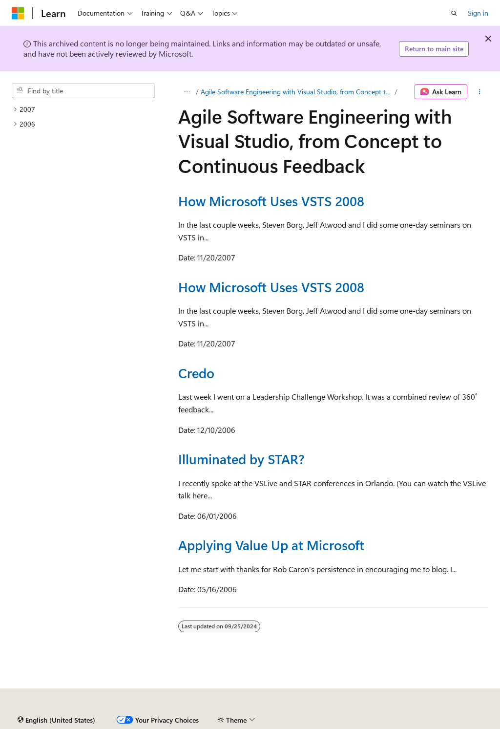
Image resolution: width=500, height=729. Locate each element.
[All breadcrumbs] (186, 92)
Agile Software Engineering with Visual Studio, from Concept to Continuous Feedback (297, 91)
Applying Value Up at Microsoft (271, 545)
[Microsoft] (18, 13)
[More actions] (479, 92)
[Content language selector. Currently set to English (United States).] (56, 720)
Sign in (478, 13)
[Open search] (454, 13)
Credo (196, 373)
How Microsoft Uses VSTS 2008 (271, 201)
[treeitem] (83, 109)
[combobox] (83, 91)
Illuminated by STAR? (241, 459)
